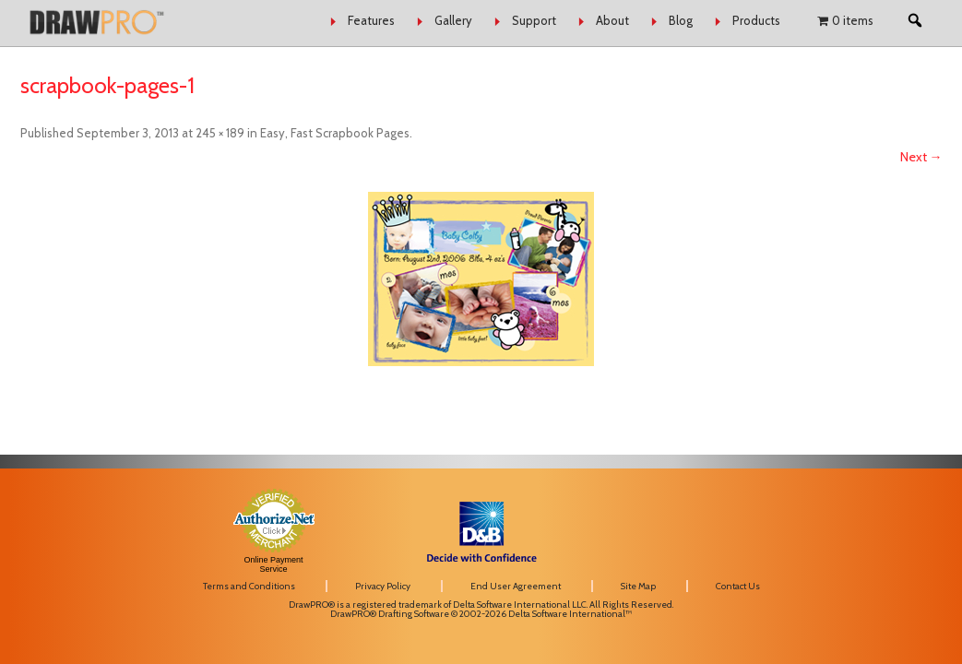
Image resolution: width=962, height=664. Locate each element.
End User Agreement (515, 586)
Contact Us (738, 586)
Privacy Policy (382, 586)
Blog (681, 20)
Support (534, 20)
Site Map (638, 586)
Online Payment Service (273, 564)
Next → (921, 156)
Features (371, 20)
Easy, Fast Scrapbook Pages (335, 132)
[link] (795, 513)
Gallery (453, 20)
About (612, 20)
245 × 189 (220, 132)
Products (756, 20)
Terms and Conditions (249, 586)
